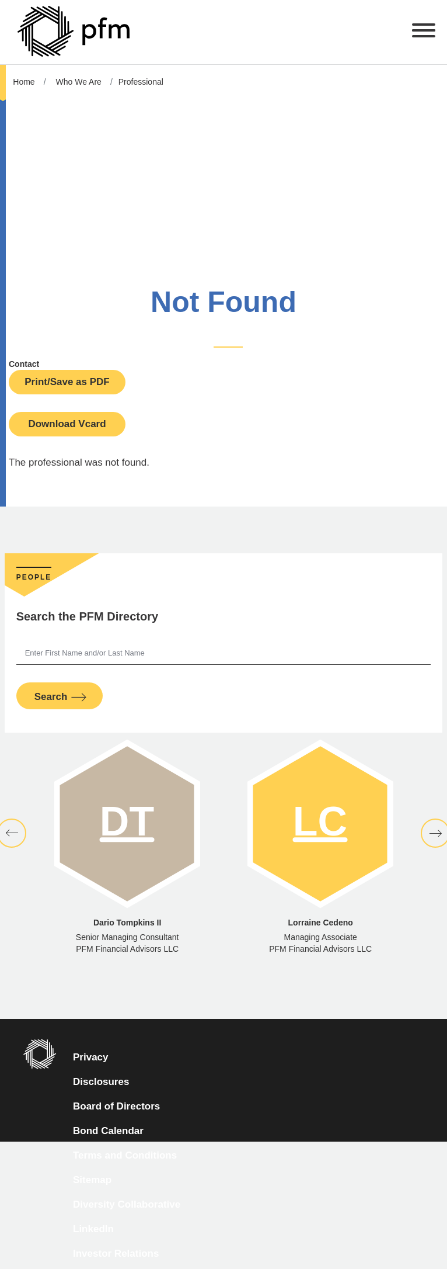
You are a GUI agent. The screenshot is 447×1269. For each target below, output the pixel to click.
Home (23, 81)
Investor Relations (116, 1253)
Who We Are (79, 81)
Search (51, 696)
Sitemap (92, 1179)
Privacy (91, 1057)
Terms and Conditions (125, 1155)
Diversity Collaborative (126, 1204)
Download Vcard (67, 423)
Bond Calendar (108, 1130)
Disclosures (101, 1081)
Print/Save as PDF (67, 381)
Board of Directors (116, 1106)
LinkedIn (93, 1229)
